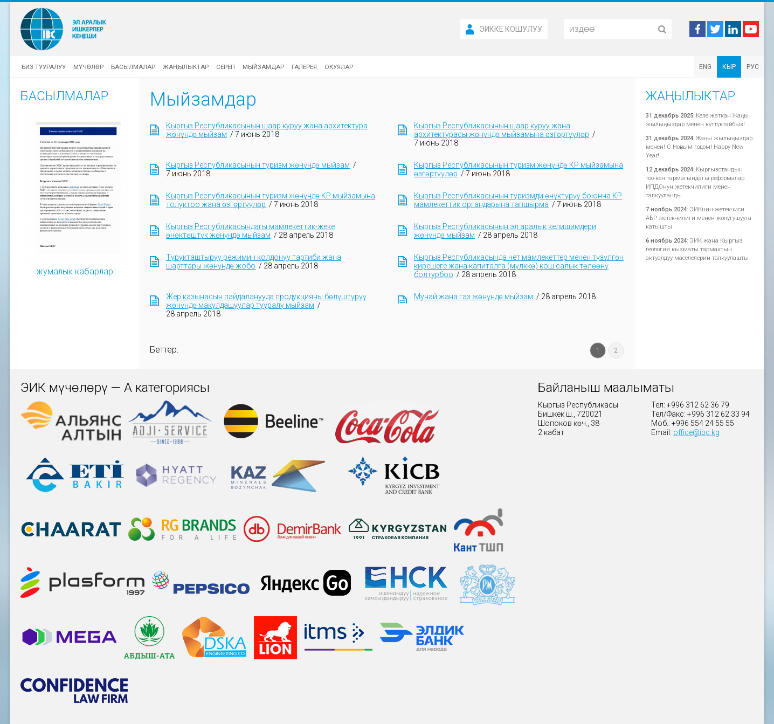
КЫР (729, 67)
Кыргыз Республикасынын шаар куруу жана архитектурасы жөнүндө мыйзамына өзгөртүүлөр (501, 130)
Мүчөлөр (88, 67)
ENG (705, 67)
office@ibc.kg (696, 432)
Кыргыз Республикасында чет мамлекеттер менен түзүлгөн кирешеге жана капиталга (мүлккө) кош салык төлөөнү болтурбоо (519, 266)
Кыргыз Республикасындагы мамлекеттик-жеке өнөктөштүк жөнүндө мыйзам (250, 230)
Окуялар (338, 67)
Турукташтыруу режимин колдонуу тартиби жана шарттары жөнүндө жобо (253, 261)
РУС (753, 67)
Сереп (225, 67)
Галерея (304, 67)
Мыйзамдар (263, 67)
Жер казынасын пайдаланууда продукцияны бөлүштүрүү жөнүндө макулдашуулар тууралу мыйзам (266, 300)
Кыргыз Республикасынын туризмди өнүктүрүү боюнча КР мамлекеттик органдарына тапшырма (518, 200)
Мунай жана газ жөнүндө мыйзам (473, 296)
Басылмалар (133, 67)
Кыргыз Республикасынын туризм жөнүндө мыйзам (258, 165)
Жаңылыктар (186, 67)
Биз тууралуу (44, 67)
